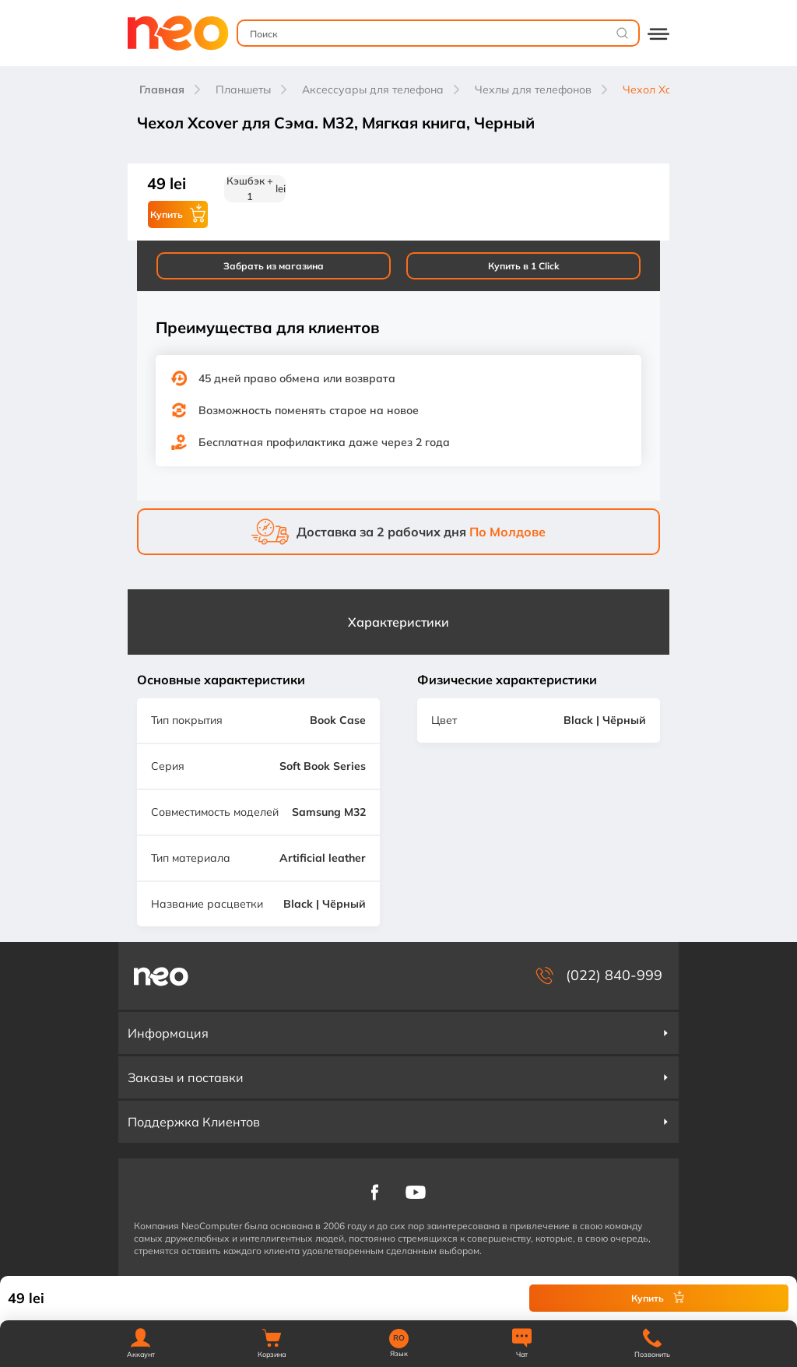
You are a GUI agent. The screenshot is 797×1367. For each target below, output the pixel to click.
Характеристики (398, 622)
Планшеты (243, 90)
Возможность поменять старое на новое (308, 410)
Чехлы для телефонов (533, 90)
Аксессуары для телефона (373, 90)
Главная (161, 90)
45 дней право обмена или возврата (296, 378)
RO (399, 1338)
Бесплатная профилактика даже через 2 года (324, 442)
